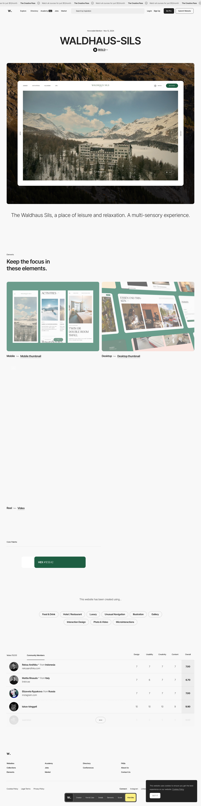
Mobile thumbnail (30, 356)
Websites (10, 763)
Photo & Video (101, 622)
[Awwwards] (10, 11)
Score (120, 798)
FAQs (123, 763)
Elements (110, 798)
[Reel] (100, 432)
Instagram (134, 789)
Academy (46, 11)
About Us (125, 768)
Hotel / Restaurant (72, 614)
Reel (9, 508)
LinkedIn (144, 789)
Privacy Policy (39, 789)
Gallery (155, 614)
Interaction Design (76, 622)
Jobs (57, 11)
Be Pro (169, 11)
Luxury (93, 614)
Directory (34, 11)
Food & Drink (48, 614)
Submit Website (184, 11)
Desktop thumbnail (128, 356)
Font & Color (90, 798)
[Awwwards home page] (69, 797)
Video (21, 508)
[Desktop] (148, 316)
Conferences (88, 768)
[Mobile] (53, 316)
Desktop (107, 356)
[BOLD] (100, 50)
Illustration (138, 614)
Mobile (11, 356)
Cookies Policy (12, 789)
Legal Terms (26, 789)
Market (64, 11)
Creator (79, 798)
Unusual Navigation (115, 614)
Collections (11, 768)
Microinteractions (125, 622)
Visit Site (130, 798)
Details (100, 798)
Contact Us (125, 772)
